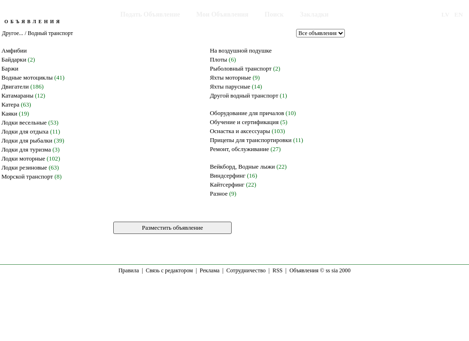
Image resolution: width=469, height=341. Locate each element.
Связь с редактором (169, 270)
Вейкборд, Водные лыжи (242, 166)
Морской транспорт (27, 176)
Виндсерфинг (227, 175)
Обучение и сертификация (244, 122)
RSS (277, 270)
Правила (128, 270)
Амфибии (14, 50)
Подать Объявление (150, 14)
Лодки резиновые (24, 167)
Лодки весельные (24, 122)
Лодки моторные (23, 158)
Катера (10, 104)
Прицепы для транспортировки (251, 140)
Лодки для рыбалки (27, 140)
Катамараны (17, 95)
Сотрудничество (246, 270)
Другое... (12, 33)
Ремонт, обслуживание (239, 149)
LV (446, 14)
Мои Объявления (222, 14)
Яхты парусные (230, 86)
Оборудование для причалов (247, 113)
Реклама (209, 270)
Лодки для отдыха (24, 131)
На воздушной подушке (241, 50)
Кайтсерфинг (227, 184)
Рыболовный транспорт (240, 68)
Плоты (218, 59)
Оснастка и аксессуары (240, 131)
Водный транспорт (50, 33)
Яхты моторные (230, 77)
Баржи (9, 68)
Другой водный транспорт (244, 95)
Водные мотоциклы (27, 77)
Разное (219, 193)
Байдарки (13, 59)
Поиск (274, 14)
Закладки (314, 14)
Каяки (9, 113)
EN (458, 14)
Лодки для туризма (26, 149)
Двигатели (15, 86)
